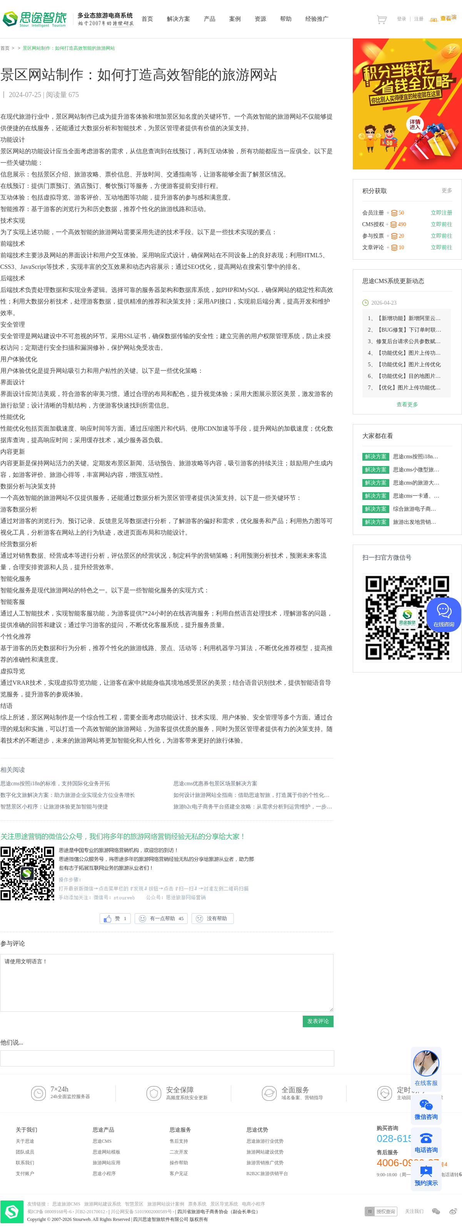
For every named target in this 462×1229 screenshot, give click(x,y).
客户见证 (179, 1173)
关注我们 (414, 1211)
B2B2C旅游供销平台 (267, 1173)
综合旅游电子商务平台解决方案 (417, 509)
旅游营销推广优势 (265, 1162)
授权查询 (381, 1211)
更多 (447, 190)
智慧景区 (134, 1204)
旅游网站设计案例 (165, 1204)
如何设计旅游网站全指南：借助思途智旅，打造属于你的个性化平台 (253, 795)
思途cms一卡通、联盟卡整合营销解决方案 (417, 496)
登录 (401, 19)
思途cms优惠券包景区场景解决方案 (215, 783)
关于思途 (25, 1141)
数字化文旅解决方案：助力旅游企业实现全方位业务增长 (67, 795)
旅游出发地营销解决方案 (417, 522)
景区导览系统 (224, 1204)
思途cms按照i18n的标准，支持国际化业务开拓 (55, 783)
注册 (419, 19)
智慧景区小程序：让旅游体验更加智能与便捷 (54, 807)
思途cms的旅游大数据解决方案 (417, 483)
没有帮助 (213, 918)
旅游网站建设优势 (265, 1152)
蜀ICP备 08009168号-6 (50, 1211)
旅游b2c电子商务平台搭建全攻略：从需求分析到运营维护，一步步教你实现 (253, 807)
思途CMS (102, 1141)
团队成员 (25, 1152)
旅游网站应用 (106, 1162)
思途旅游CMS (66, 1204)
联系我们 (25, 1162)
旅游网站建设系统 (102, 1204)
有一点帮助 (161, 918)
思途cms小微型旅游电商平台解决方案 (417, 470)
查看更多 (407, 404)
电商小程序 (253, 1204)
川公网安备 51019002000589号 (141, 1211)
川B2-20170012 (90, 1211)
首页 (5, 48)
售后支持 (179, 1141)
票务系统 (197, 1204)
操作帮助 (179, 1162)
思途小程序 (104, 1173)
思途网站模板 (106, 1152)
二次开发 (179, 1152)
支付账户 (25, 1173)
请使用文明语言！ (167, 983)
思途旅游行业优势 (265, 1141)
